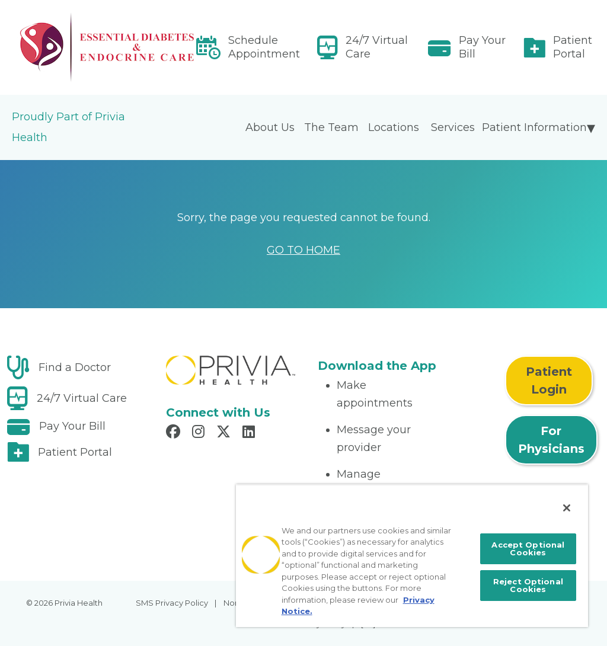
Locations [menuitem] (393, 127)
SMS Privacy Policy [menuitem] (172, 602)
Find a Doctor (75, 367)
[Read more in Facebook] (175, 433)
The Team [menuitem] (331, 127)
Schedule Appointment (264, 47)
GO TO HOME (303, 250)
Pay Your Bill (482, 47)
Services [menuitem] (453, 127)
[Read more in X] (225, 433)
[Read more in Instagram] (200, 433)
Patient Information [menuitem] (534, 127)
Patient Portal (572, 47)
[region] (412, 555)
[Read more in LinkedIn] (250, 433)
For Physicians (551, 440)
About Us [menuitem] (270, 127)
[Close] (567, 508)
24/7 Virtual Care (377, 47)
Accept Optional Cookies (527, 548)
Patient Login (549, 380)
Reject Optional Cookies (528, 585)
